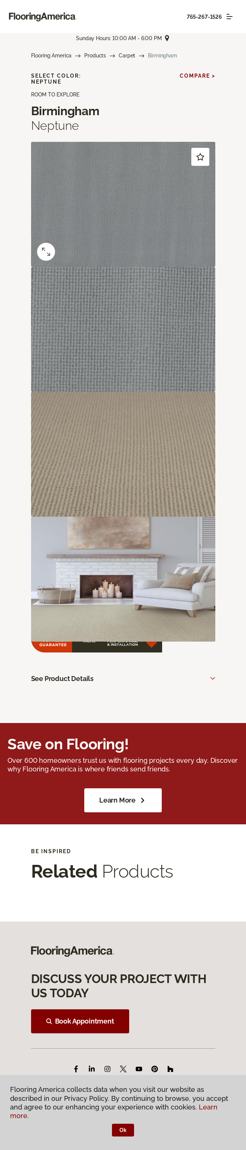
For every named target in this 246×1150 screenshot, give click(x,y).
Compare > (197, 76)
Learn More (123, 800)
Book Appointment (80, 1021)
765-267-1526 (204, 17)
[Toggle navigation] (229, 16)
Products (95, 56)
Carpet (127, 56)
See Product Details (62, 678)
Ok (123, 1130)
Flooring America (51, 56)
